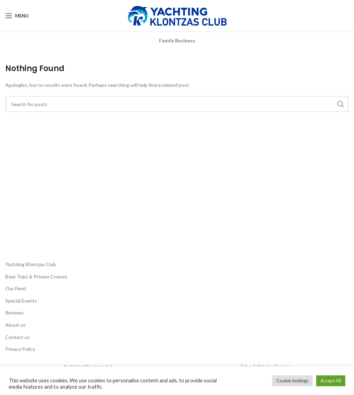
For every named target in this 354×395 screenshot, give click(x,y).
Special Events (21, 301)
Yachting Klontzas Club (30, 264)
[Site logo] (177, 15)
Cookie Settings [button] (292, 380)
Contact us (17, 337)
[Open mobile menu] (17, 16)
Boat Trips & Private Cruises (36, 276)
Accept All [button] (330, 380)
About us (15, 325)
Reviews (14, 313)
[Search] (177, 104)
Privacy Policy (20, 349)
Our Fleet (15, 288)
